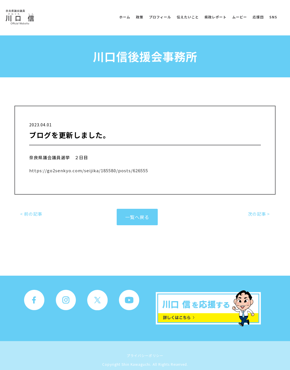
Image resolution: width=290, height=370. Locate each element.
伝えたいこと (188, 16)
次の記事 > (259, 214)
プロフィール (160, 16)
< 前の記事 (31, 214)
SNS (273, 16)
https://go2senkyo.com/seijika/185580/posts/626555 (88, 170)
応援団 (258, 16)
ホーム (124, 16)
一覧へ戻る (137, 217)
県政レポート (215, 16)
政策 (139, 16)
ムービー (239, 16)
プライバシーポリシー (145, 355)
